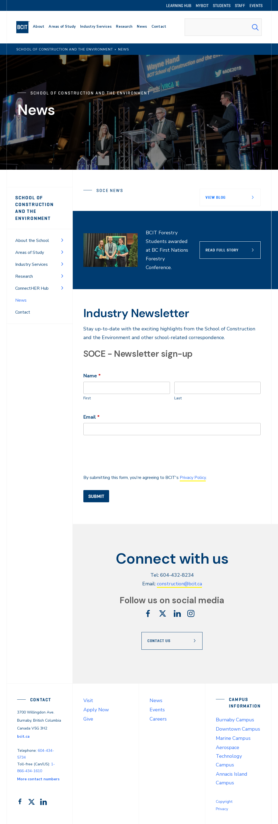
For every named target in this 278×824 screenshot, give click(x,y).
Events (157, 709)
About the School (32, 241)
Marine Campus (233, 738)
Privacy (222, 808)
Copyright (224, 801)
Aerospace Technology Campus (229, 756)
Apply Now (96, 709)
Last (178, 398)
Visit (88, 700)
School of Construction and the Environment (34, 208)
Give (88, 718)
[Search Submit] (255, 27)
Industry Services (31, 264)
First (87, 398)
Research (24, 276)
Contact (22, 312)
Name (92, 375)
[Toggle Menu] (62, 240)
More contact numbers (38, 778)
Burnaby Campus (235, 719)
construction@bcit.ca (179, 583)
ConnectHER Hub (32, 288)
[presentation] (124, 454)
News (156, 700)
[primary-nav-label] (38, 27)
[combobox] (223, 27)
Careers (158, 718)
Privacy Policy (193, 477)
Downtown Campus (238, 728)
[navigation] (25, 27)
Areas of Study (29, 252)
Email (91, 416)
